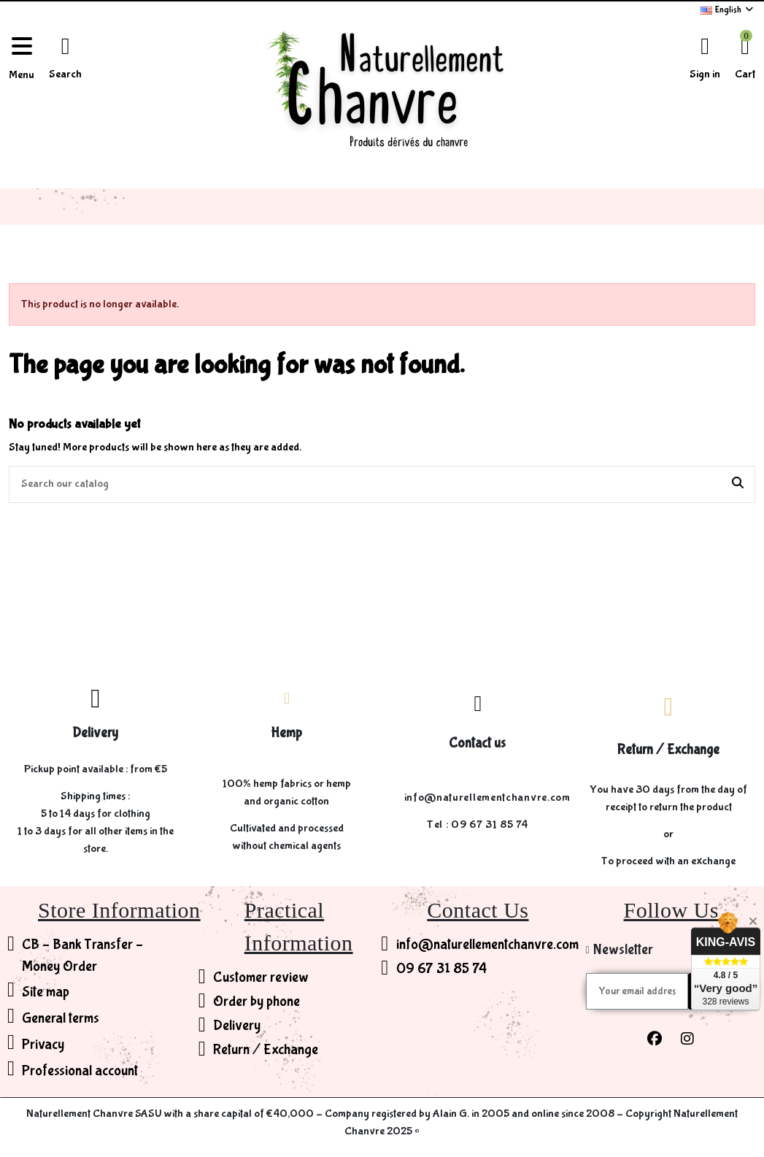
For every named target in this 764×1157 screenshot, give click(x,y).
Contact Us (477, 910)
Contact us (477, 743)
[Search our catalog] (737, 485)
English (728, 9)
